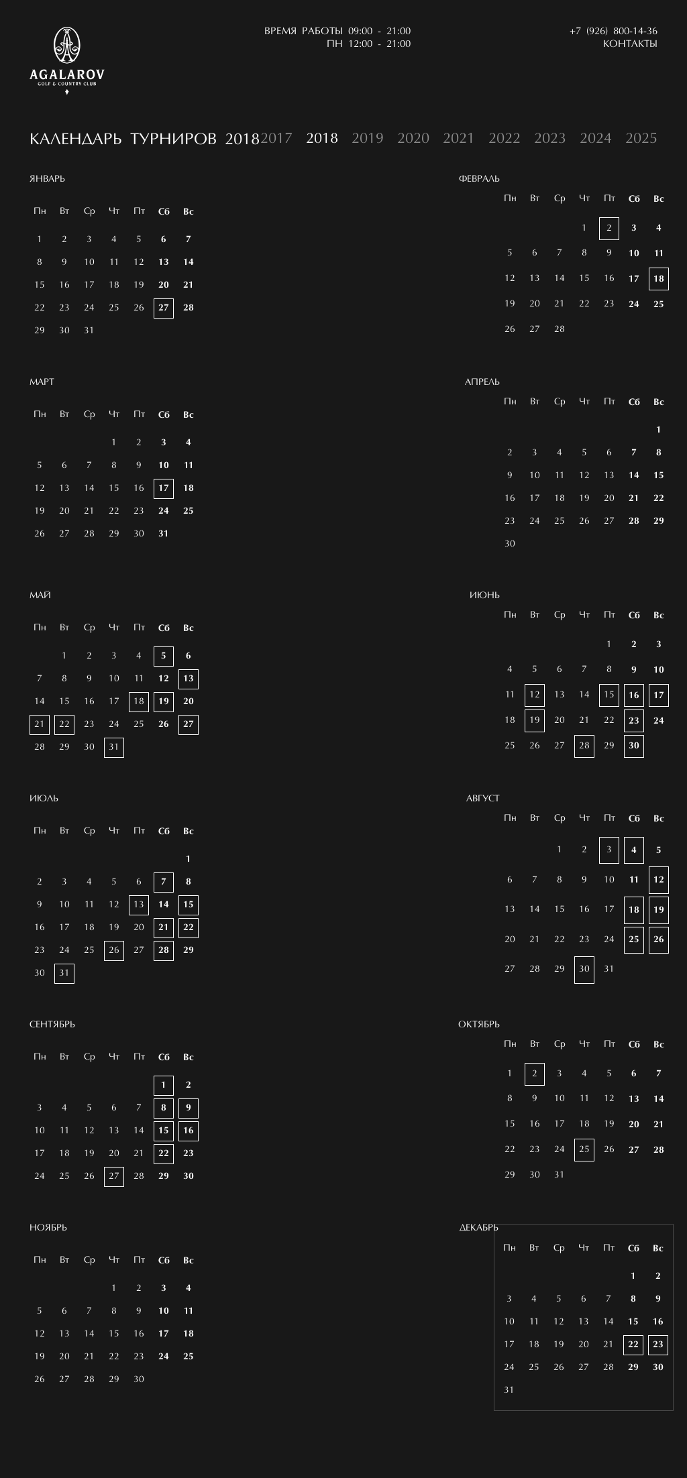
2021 (459, 139)
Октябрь (479, 1080)
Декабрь (479, 1283)
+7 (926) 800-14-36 (613, 32)
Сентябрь (52, 1056)
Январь (47, 179)
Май (40, 627)
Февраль (479, 179)
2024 (596, 139)
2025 (641, 139)
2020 (413, 139)
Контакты (630, 45)
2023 (550, 139)
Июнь (485, 651)
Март (42, 383)
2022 (504, 139)
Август (483, 854)
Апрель (482, 383)
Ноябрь (48, 1259)
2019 (368, 139)
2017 (276, 139)
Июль (44, 830)
